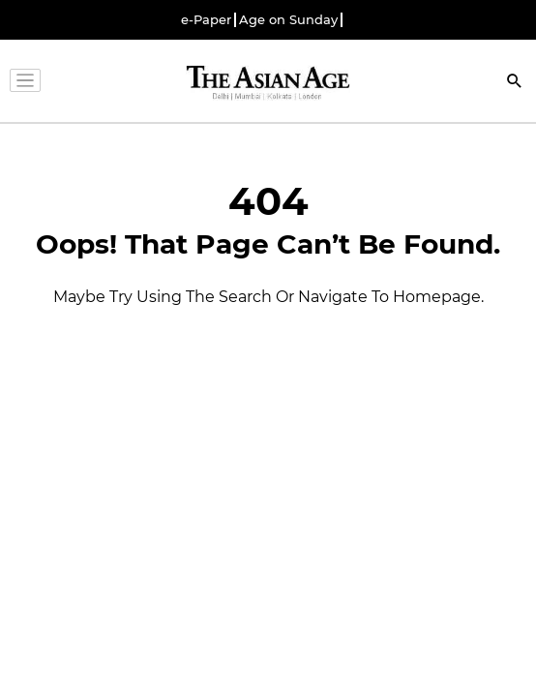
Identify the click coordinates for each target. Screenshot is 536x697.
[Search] (514, 83)
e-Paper (206, 20)
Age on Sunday (288, 20)
